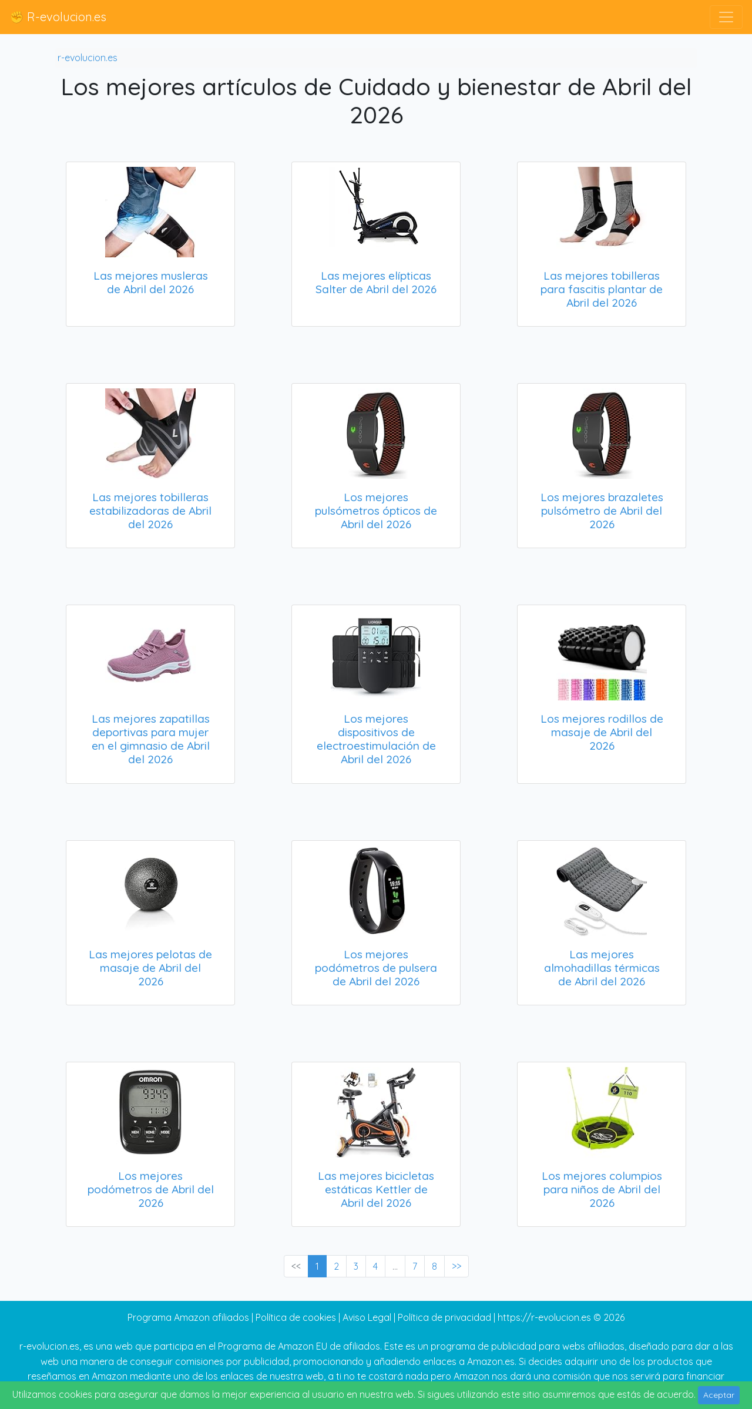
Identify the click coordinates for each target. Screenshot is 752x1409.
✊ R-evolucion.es (57, 16)
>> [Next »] (456, 1266)
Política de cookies (296, 1317)
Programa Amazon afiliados (188, 1317)
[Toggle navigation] (726, 17)
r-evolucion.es (88, 57)
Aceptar (718, 1395)
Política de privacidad (444, 1317)
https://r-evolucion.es (544, 1317)
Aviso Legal (367, 1317)
